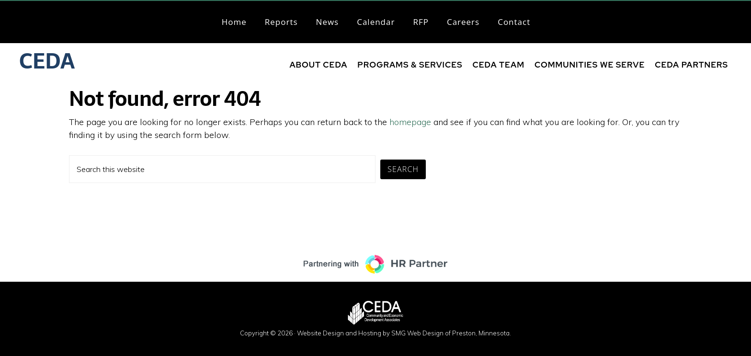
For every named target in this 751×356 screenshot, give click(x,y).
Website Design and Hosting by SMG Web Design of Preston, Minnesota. (404, 333)
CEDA (47, 61)
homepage (410, 121)
